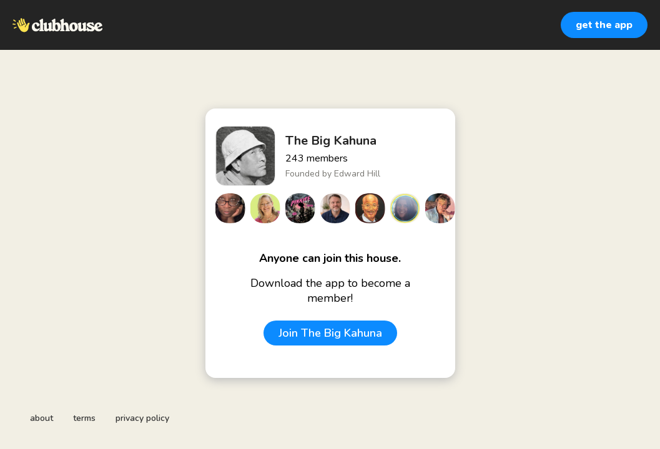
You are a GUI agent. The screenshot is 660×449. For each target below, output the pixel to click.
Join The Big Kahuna (330, 333)
